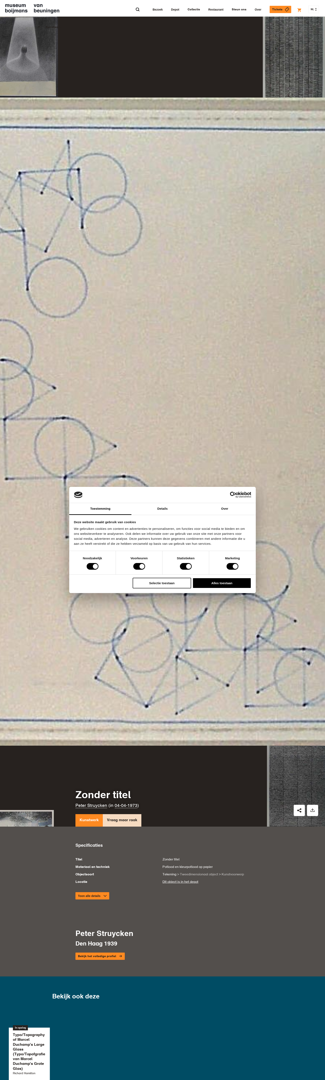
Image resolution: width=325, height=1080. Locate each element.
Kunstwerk (89, 805)
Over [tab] (224, 508)
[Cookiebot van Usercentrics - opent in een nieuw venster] (233, 495)
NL (314, 9)
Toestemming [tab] (100, 508)
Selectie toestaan (162, 583)
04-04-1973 (126, 790)
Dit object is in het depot (180, 866)
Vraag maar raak (122, 805)
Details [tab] (162, 508)
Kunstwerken (55, 27)
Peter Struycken (91, 790)
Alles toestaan (222, 583)
